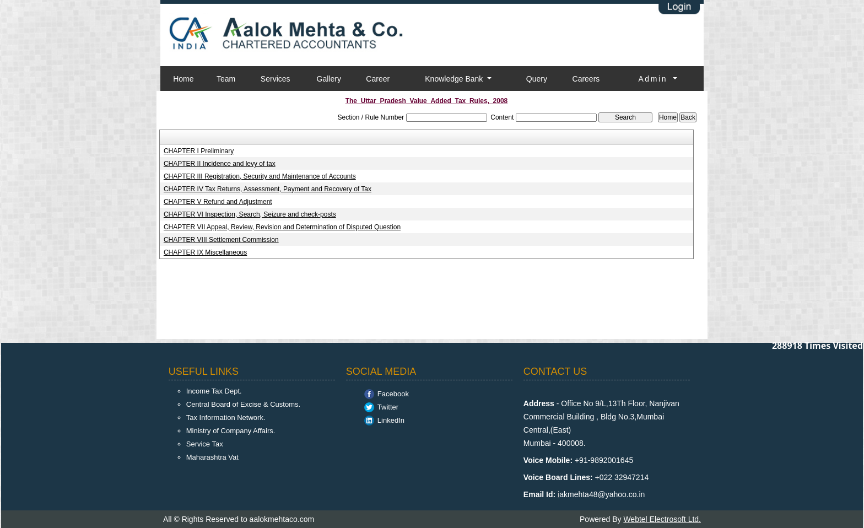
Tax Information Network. (226, 417)
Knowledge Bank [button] (455, 78)
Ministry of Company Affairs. (231, 431)
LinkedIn (390, 420)
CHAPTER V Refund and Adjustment (218, 202)
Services (275, 78)
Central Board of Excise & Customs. (243, 404)
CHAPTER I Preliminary (199, 151)
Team (226, 78)
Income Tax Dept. (214, 391)
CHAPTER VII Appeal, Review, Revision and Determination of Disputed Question (282, 227)
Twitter (387, 407)
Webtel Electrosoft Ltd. (662, 519)
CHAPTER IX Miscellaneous (205, 252)
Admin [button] (654, 78)
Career (378, 78)
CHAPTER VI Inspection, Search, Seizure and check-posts (250, 214)
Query (536, 78)
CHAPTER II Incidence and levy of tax (220, 164)
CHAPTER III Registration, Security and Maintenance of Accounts (260, 176)
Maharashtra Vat (212, 457)
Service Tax (204, 444)
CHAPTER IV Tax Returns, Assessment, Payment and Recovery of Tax (267, 189)
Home (183, 78)
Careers (586, 78)
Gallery (329, 78)
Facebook (393, 394)
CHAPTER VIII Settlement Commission (221, 240)
